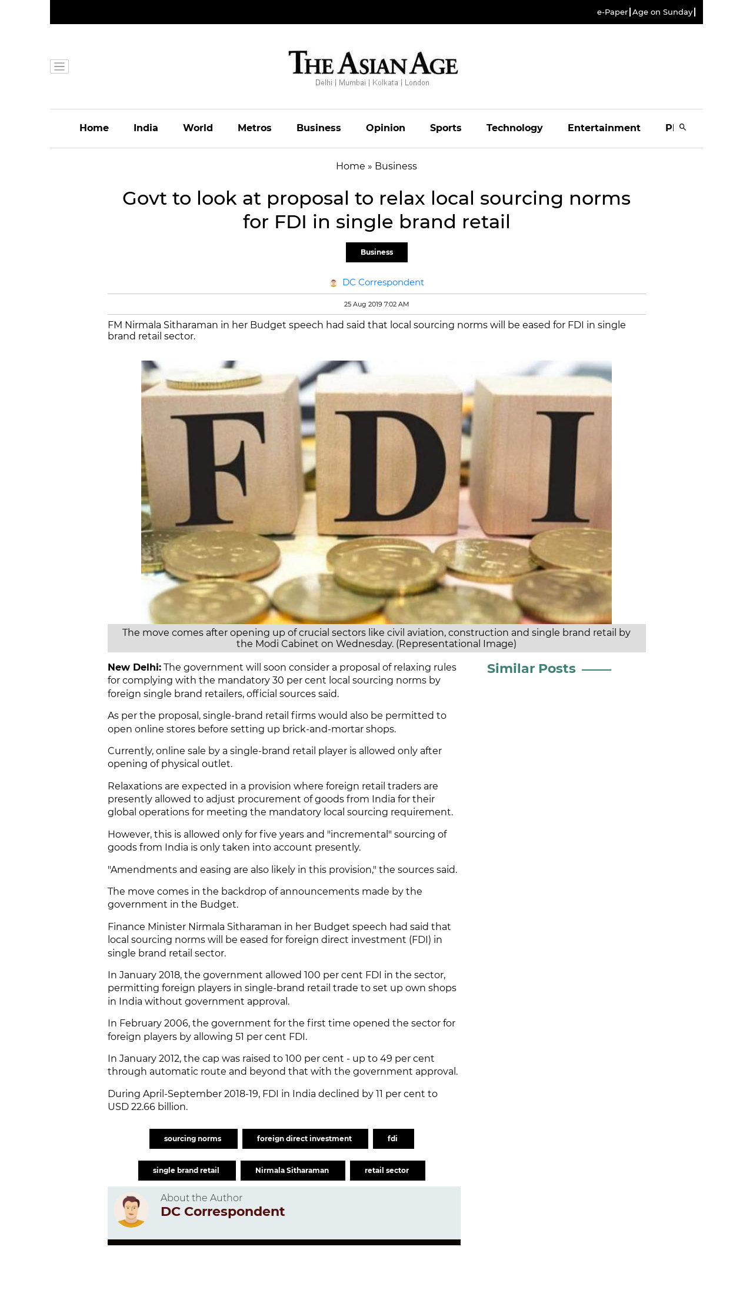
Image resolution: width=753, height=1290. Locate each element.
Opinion (385, 128)
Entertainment (604, 128)
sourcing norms (193, 1138)
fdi (393, 1138)
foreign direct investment (305, 1138)
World (198, 128)
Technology (515, 128)
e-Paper (612, 12)
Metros (255, 128)
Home (94, 128)
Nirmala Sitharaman (293, 1170)
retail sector (388, 1170)
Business (318, 128)
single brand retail (187, 1170)
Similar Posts (531, 668)
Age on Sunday (662, 12)
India (146, 128)
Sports (446, 128)
